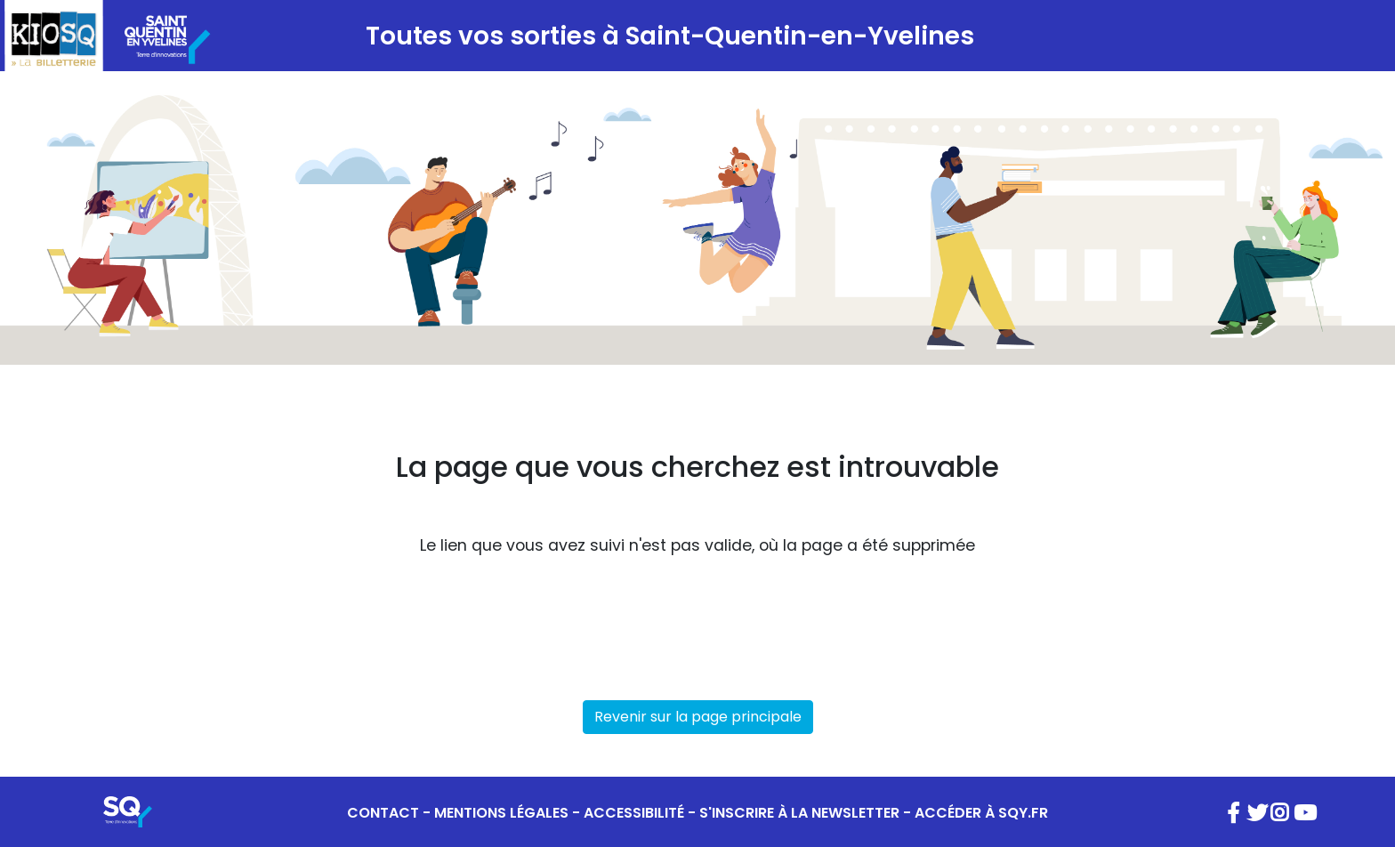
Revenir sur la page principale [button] (698, 716)
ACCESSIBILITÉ (634, 813)
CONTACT (383, 813)
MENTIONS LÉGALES (501, 813)
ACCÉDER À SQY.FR (981, 813)
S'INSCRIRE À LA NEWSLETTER (799, 813)
